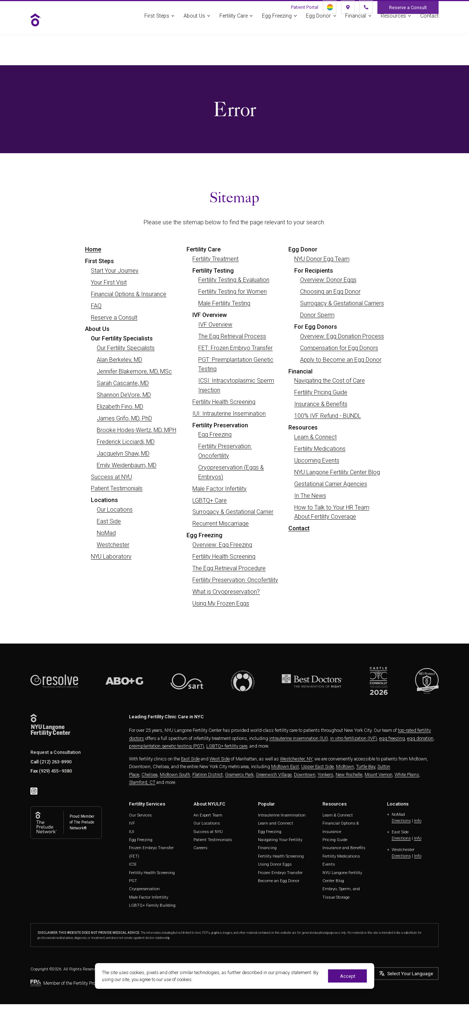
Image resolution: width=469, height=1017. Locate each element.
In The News (310, 495)
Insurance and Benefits (343, 847)
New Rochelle (349, 774)
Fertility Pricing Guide (320, 392)
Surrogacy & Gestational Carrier (232, 511)
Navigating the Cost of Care (329, 380)
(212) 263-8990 (55, 761)
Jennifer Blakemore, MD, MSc (134, 371)
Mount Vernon (378, 774)
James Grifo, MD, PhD (124, 418)
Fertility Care (233, 19)
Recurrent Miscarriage (220, 523)
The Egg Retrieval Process (232, 336)
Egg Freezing (277, 19)
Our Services (140, 815)
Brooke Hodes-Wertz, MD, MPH (136, 430)
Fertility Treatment (215, 258)
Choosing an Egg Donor (330, 291)
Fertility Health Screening (223, 401)
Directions (401, 820)
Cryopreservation (144, 889)
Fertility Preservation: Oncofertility (235, 579)
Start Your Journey (115, 270)
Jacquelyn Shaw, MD (123, 453)
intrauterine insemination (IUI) (298, 738)
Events (328, 864)
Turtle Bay (365, 766)
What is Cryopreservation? (226, 591)
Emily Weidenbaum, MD (126, 465)
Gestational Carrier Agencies (330, 483)
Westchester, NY (296, 759)
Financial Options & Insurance (128, 294)
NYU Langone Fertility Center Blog (337, 472)
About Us (194, 19)
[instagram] (33, 791)
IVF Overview (215, 324)
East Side (109, 521)
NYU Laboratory (111, 556)
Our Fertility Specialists (126, 347)
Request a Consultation (55, 752)
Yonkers (325, 774)
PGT (133, 880)
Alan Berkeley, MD (119, 359)
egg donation (420, 738)
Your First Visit (109, 282)
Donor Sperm (317, 315)
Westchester (113, 544)
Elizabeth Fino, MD (120, 406)
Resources (393, 19)
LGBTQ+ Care (209, 500)
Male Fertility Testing (224, 303)
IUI (131, 831)
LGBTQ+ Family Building (152, 905)
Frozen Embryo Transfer (280, 872)
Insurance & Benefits (320, 404)
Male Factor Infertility (219, 488)
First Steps (156, 19)
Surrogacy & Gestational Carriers (342, 303)
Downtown (304, 774)
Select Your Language (410, 973)
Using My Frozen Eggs (220, 603)
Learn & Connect (315, 437)
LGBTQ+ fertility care (226, 746)
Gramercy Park (239, 774)
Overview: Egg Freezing (222, 544)
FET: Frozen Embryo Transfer (235, 347)
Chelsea (149, 774)
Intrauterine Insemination (282, 815)
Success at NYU (111, 477)
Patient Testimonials (117, 488)
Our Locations (115, 509)
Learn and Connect (275, 823)
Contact (429, 19)
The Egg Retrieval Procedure (229, 568)
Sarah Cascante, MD (123, 383)
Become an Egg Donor (278, 880)
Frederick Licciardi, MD (126, 441)
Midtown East (285, 766)
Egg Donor (318, 19)
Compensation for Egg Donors (339, 347)
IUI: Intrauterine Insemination (229, 413)
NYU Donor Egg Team (322, 258)
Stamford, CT (142, 782)
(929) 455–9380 (55, 771)
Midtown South (175, 774)
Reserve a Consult (114, 317)
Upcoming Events (316, 460)
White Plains (407, 774)
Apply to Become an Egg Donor (340, 359)
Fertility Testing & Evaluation (233, 279)
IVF (132, 823)
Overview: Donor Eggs (328, 279)
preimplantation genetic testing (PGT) (166, 746)
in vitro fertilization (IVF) (353, 738)
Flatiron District (207, 774)
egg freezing (392, 738)
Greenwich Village (274, 774)
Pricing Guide (334, 839)
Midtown (345, 766)
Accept (347, 976)
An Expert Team (207, 815)
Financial (355, 19)
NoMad (106, 533)
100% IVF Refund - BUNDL (327, 415)
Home (93, 249)
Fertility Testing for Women (232, 291)
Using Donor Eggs (275, 864)
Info (417, 820)
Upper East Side (317, 766)
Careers (200, 847)
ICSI (132, 864)
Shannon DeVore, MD (124, 394)
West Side (220, 759)
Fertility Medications (320, 448)
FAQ (96, 305)
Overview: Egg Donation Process (342, 336)
